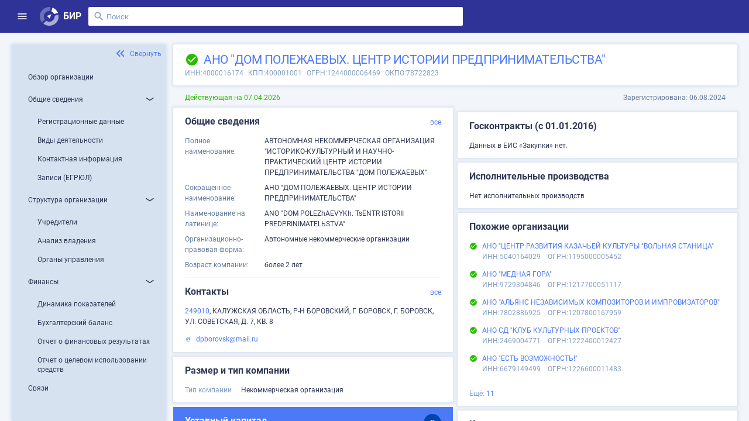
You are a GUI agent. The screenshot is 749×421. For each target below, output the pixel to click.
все (435, 122)
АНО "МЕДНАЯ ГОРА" (517, 274)
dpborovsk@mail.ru (227, 339)
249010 (197, 311)
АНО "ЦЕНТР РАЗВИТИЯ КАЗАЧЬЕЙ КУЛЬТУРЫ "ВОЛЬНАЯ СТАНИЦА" (598, 246)
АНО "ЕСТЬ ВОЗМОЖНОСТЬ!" (530, 358)
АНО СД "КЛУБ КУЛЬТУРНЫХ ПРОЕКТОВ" (551, 330)
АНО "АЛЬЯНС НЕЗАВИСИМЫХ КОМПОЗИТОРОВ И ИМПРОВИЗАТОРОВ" (601, 302)
